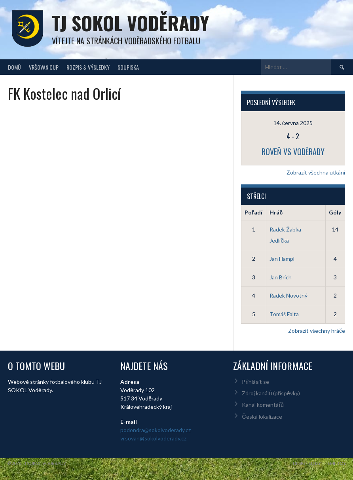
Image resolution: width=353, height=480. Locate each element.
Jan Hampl (281, 258)
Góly (335, 212)
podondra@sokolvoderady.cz (155, 430)
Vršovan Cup (44, 67)
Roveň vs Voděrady (293, 151)
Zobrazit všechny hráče (316, 330)
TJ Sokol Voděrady (130, 23)
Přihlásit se (255, 381)
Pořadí (253, 212)
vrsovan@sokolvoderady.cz (153, 438)
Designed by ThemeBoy (319, 463)
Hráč (276, 212)
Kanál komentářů (262, 404)
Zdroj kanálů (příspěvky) (271, 393)
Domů (14, 67)
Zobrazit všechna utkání (316, 172)
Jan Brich (280, 277)
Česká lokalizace (262, 416)
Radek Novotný (288, 295)
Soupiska (128, 67)
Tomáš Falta (284, 314)
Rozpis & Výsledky (88, 67)
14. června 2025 (293, 123)
